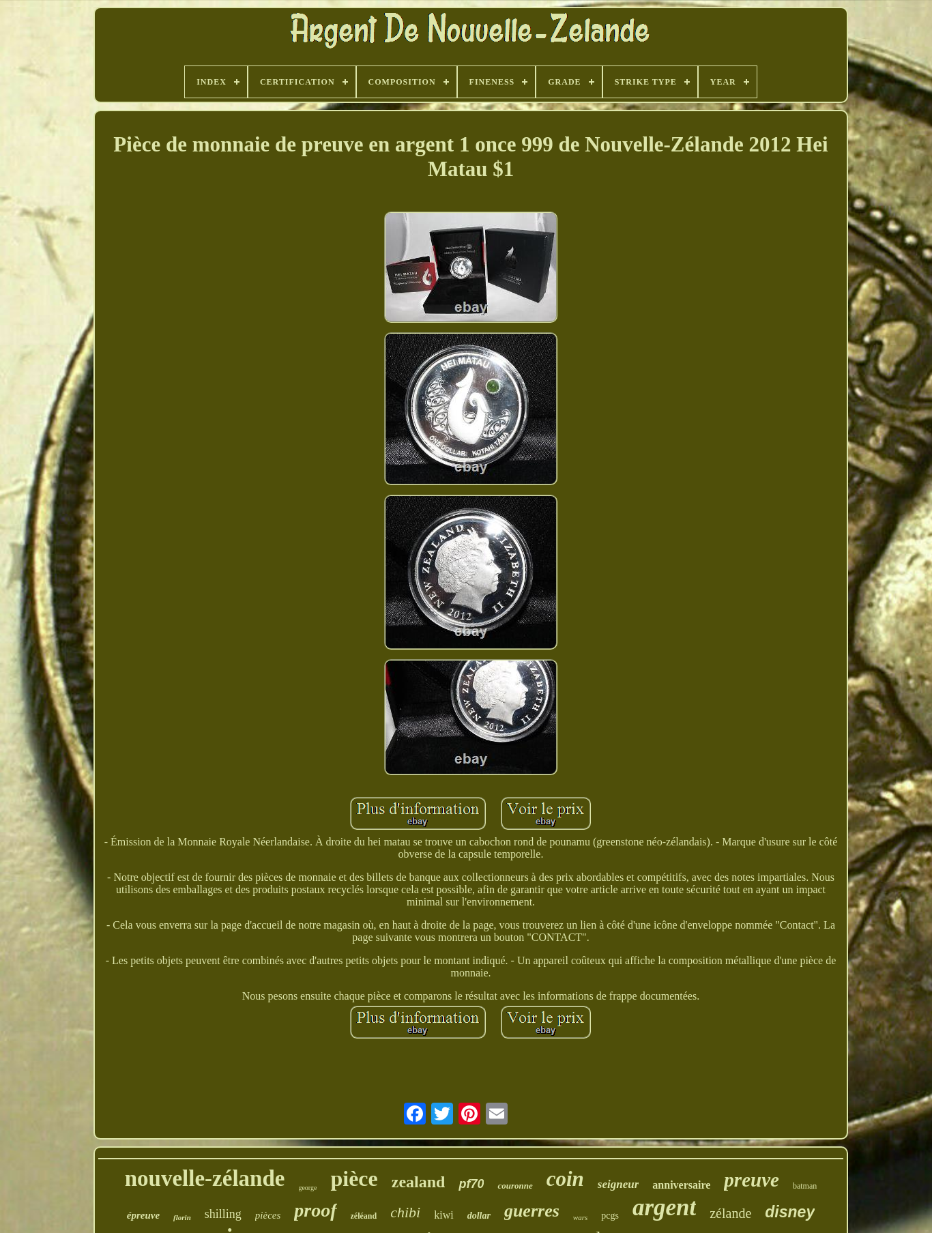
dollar (479, 1215)
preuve (751, 1180)
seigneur (618, 1184)
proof (315, 1210)
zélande (730, 1213)
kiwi (443, 1215)
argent (664, 1207)
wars (580, 1217)
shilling (223, 1214)
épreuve (143, 1215)
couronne (514, 1185)
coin (565, 1179)
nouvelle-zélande (205, 1178)
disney (790, 1212)
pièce (353, 1178)
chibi (405, 1212)
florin (182, 1217)
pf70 (471, 1184)
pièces (267, 1215)
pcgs (610, 1215)
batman (805, 1186)
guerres (531, 1211)
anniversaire (681, 1185)
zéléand (364, 1216)
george (307, 1187)
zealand (419, 1182)
